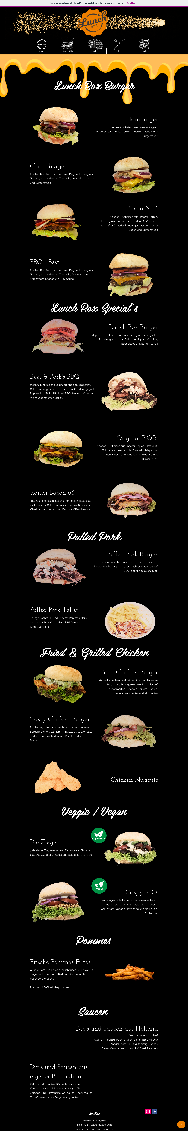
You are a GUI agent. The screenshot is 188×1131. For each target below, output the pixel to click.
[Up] (181, 1124)
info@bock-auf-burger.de (94, 1120)
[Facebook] (154, 1111)
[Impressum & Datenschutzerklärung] (94, 1124)
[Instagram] (148, 1111)
